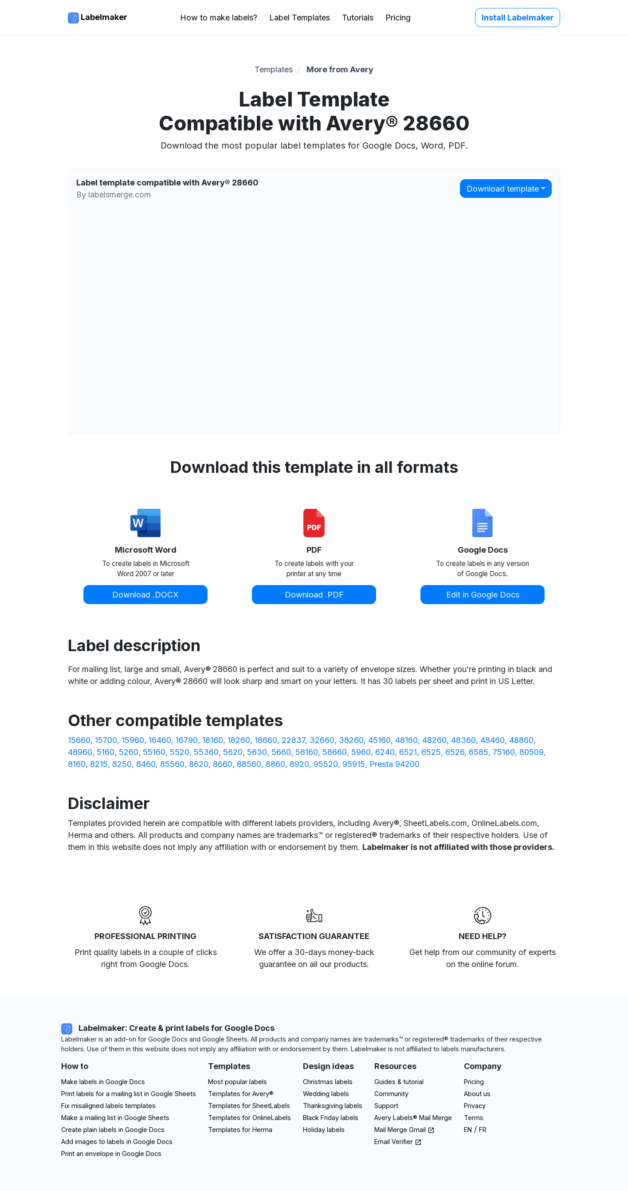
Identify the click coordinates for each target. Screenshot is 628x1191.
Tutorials (357, 17)
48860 (521, 740)
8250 (122, 764)
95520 (326, 764)
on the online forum (481, 964)
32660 (322, 740)
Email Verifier (398, 1141)
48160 (406, 740)
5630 (257, 752)
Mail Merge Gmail (404, 1129)
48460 (492, 740)
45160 (379, 740)
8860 (275, 764)
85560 (172, 764)
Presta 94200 (394, 764)
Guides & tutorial (399, 1081)
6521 (408, 752)
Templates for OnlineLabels (249, 1117)
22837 (293, 740)
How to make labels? (218, 17)
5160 (105, 752)
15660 (79, 740)
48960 (80, 752)
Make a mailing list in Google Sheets (115, 1117)
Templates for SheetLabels (249, 1105)
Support (386, 1105)
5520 (179, 752)
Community (391, 1093)
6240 (385, 752)
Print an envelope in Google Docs (111, 1153)
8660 (222, 764)
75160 (504, 752)
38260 (351, 740)
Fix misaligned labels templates (108, 1105)
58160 (306, 752)
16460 (160, 740)
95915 (353, 764)
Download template (503, 188)
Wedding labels (326, 1093)
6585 (478, 752)
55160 (154, 752)
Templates (274, 69)
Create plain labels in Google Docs (113, 1129)
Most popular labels (237, 1081)
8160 (77, 764)
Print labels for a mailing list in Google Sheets (128, 1093)
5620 (233, 752)
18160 (212, 740)
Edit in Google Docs (482, 594)
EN (468, 1129)
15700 (106, 740)
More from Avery (339, 69)
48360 (463, 740)
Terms (473, 1117)
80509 (531, 752)
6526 (454, 752)
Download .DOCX (145, 594)
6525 (431, 752)
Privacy (475, 1105)
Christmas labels (328, 1081)
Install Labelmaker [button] (518, 17)
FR (483, 1129)
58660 (334, 752)
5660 (281, 752)
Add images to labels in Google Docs (117, 1141)
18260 (239, 740)
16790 (187, 740)
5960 (361, 752)
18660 (266, 740)
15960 (133, 740)
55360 (206, 752)
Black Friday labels (330, 1117)
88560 (249, 764)
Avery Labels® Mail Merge (413, 1117)
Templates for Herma (240, 1129)
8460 (146, 764)
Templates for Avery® (241, 1093)
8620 (198, 764)
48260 (434, 740)
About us (477, 1093)
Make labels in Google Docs (103, 1081)
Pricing (398, 17)
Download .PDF (314, 594)
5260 (128, 752)
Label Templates (299, 17)
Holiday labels (324, 1129)
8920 (299, 764)
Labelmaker (97, 18)
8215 (99, 764)
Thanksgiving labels (332, 1105)
